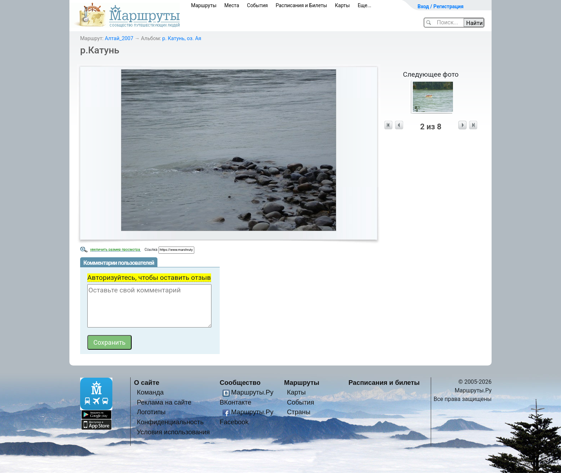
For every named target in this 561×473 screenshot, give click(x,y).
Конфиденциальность (170, 422)
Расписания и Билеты (301, 5)
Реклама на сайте (164, 402)
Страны (299, 412)
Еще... (364, 5)
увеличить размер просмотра (115, 250)
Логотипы (151, 412)
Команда (150, 392)
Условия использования (173, 432)
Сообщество (240, 382)
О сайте (147, 382)
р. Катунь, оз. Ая (181, 38)
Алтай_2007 (119, 38)
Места (231, 5)
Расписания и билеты (384, 382)
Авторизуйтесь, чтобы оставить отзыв (149, 277)
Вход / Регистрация (441, 6)
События (257, 5)
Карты (342, 5)
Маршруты (203, 5)
